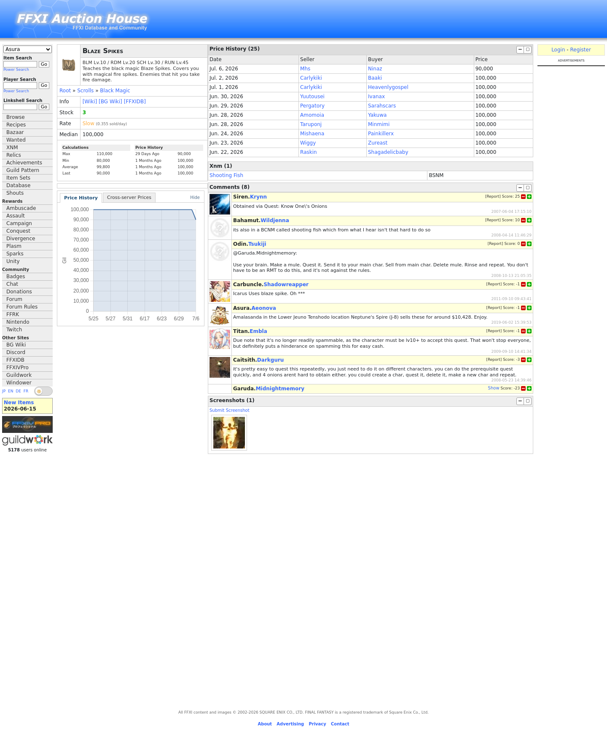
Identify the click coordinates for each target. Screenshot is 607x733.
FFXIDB (15, 360)
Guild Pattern (22, 170)
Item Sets (18, 178)
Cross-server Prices (129, 197)
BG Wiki (16, 345)
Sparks (15, 254)
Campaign (19, 223)
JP (3, 391)
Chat (12, 284)
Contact (340, 724)
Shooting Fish (226, 175)
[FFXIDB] (135, 102)
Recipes (16, 125)
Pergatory (312, 106)
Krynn (258, 197)
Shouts (15, 193)
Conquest (18, 231)
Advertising (290, 724)
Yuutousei (312, 96)
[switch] (43, 391)
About (265, 724)
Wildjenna (275, 220)
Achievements (24, 163)
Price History (81, 198)
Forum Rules (22, 307)
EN (10, 391)
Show (494, 388)
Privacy (317, 724)
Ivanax (376, 96)
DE (18, 391)
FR (26, 391)
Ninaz (375, 69)
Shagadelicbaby (388, 152)
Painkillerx (381, 134)
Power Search (16, 69)
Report (492, 196)
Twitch (14, 330)
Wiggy (308, 143)
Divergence (20, 239)
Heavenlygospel (388, 87)
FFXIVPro (17, 368)
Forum (14, 299)
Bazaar (15, 132)
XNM (12, 147)
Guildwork (19, 375)
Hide (195, 197)
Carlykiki (311, 78)
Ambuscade (21, 208)
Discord (15, 352)
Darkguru (270, 360)
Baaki (375, 78)
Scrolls (85, 91)
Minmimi (378, 124)
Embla (258, 331)
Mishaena (312, 134)
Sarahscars (382, 106)
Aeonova (264, 308)
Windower (19, 383)
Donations (19, 292)
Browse (15, 117)
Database (18, 185)
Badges (15, 276)
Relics (13, 155)
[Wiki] (90, 102)
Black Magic (115, 91)
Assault (15, 216)
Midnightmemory (280, 389)
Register (580, 50)
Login (558, 50)
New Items (19, 402)
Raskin (308, 152)
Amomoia (312, 115)
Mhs (305, 69)
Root (65, 91)
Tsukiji (257, 244)
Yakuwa (377, 115)
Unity (13, 261)
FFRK (12, 314)
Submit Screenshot (229, 410)
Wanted (16, 140)
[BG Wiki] (110, 102)
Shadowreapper (286, 284)
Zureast (377, 143)
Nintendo (18, 322)
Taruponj (311, 124)
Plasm (13, 246)
